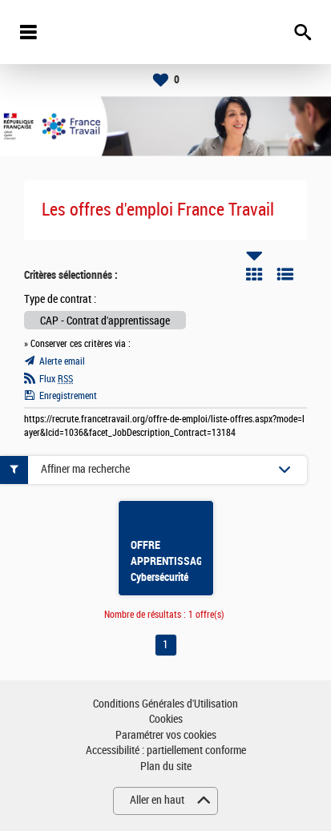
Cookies (166, 719)
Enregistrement (68, 395)
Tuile (254, 274)
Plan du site (166, 766)
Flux (56, 379)
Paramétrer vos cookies (165, 735)
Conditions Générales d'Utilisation (165, 704)
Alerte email (62, 361)
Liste (285, 274)
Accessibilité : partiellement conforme (166, 750)
